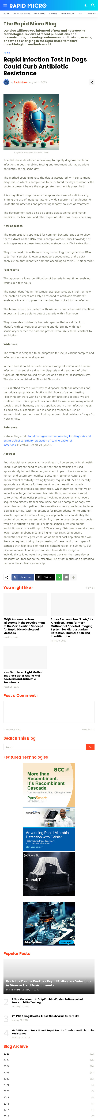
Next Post (87, 729)
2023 (49, 1072)
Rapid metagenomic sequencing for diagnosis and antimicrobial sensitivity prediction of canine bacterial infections (47, 440)
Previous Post (13, 729)
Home (6, 13)
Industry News (22, 13)
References (67, 13)
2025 (49, 1060)
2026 (49, 1053)
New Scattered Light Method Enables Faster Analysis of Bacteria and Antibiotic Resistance (23, 677)
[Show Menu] (5, 5)
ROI (80, 13)
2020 (49, 1091)
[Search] (93, 5)
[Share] (92, 82)
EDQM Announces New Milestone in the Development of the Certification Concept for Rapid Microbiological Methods (24, 626)
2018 (49, 1103)
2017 (49, 1110)
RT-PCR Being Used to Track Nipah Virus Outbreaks (45, 1016)
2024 (49, 1066)
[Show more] (73, 577)
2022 (49, 1078)
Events (53, 13)
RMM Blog (39, 13)
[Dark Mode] (85, 5)
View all (90, 587)
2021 (49, 1085)
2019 (49, 1097)
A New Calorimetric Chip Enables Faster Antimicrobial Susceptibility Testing (47, 1001)
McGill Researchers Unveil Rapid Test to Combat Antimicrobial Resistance (53, 1032)
